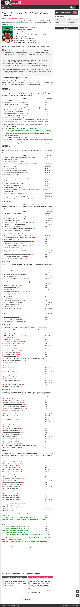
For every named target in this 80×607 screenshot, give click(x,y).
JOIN (75, 12)
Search (66, 28)
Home (3, 7)
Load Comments (27, 599)
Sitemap (17, 605)
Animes (8, 7)
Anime (7, 11)
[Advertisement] (27, 560)
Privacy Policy (10, 605)
